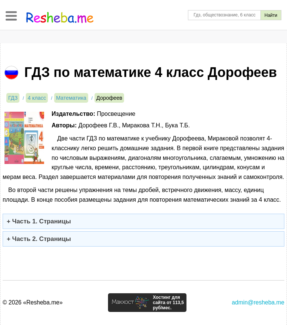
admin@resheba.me (258, 302)
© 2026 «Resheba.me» (33, 302)
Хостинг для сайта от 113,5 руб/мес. (168, 302)
